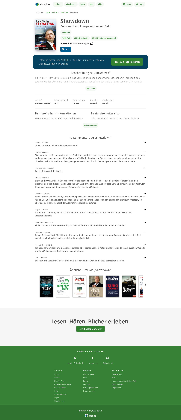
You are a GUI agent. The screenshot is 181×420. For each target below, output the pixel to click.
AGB (113, 378)
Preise (82, 4)
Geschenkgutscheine (62, 384)
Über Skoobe (88, 374)
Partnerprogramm (90, 388)
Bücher (57, 4)
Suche (127, 4)
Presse (86, 381)
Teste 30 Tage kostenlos (127, 61)
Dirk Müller (64, 13)
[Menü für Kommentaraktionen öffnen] (145, 142)
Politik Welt (66, 38)
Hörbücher (70, 4)
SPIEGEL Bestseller (81, 38)
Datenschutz (117, 374)
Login (139, 4)
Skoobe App (59, 381)
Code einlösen (60, 388)
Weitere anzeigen (90, 125)
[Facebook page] (93, 360)
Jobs (85, 378)
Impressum (116, 388)
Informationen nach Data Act (124, 381)
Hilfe (100, 4)
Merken (65, 49)
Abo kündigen (117, 384)
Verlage (86, 384)
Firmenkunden (89, 391)
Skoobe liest (59, 401)
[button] (145, 285)
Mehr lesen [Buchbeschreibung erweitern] (91, 89)
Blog (91, 4)
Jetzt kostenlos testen (90, 329)
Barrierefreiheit (60, 394)
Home (47, 13)
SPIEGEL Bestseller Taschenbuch (104, 38)
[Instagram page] (108, 360)
